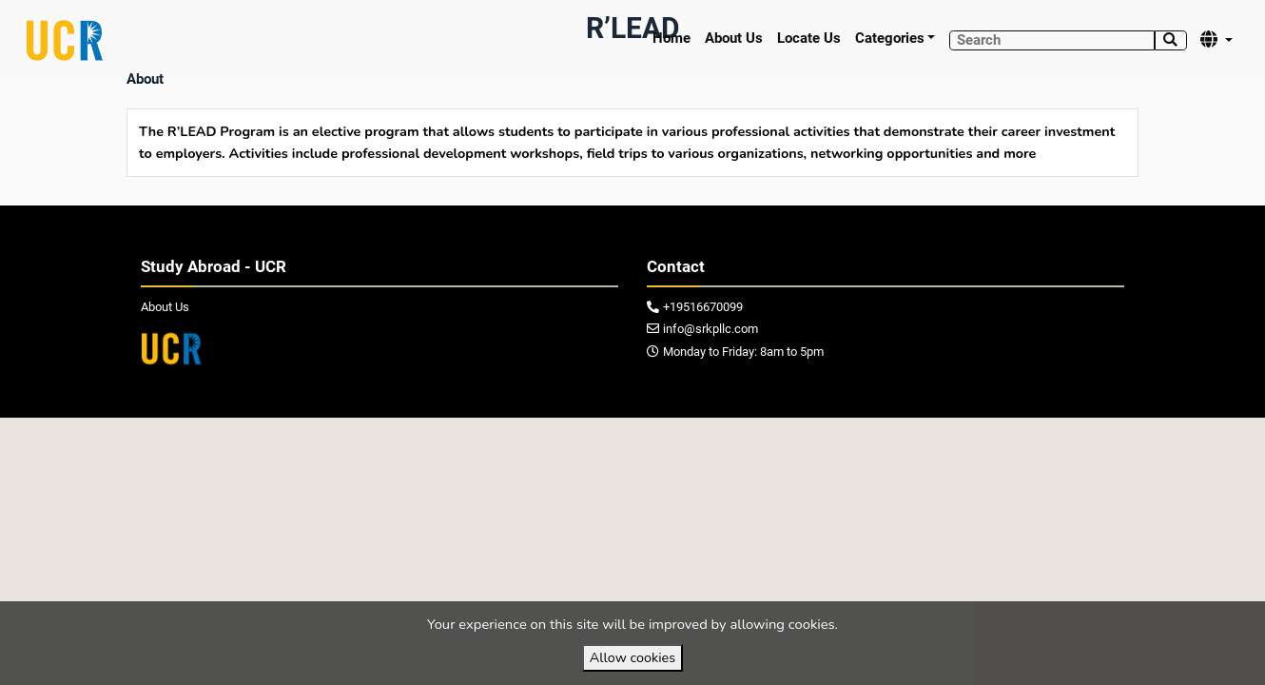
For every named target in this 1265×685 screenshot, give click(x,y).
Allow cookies (632, 657)
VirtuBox (674, 436)
